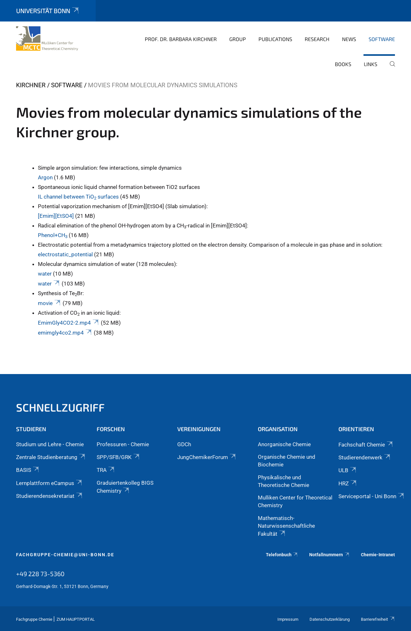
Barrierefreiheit (378, 619)
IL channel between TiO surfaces (78, 196)
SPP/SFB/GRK (118, 457)
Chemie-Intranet (378, 554)
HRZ (347, 483)
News (349, 39)
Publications (275, 39)
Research (317, 39)
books (343, 64)
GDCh (184, 444)
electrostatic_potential (65, 254)
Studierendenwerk (364, 457)
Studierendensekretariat (49, 496)
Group (237, 39)
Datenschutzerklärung (330, 619)
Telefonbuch (282, 554)
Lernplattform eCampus (49, 483)
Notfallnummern (329, 554)
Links (370, 64)
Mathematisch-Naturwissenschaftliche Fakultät (286, 526)
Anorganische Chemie (284, 444)
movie (49, 303)
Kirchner (31, 85)
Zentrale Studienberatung (51, 457)
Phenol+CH (53, 235)
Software (382, 39)
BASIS (28, 470)
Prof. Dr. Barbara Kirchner (181, 39)
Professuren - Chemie (123, 444)
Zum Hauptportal (76, 619)
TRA (106, 470)
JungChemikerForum (207, 457)
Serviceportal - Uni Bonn (371, 496)
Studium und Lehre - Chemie (50, 444)
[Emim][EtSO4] (56, 216)
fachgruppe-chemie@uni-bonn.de (65, 554)
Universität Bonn (48, 10)
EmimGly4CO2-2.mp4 (69, 323)
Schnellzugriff (60, 407)
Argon (45, 177)
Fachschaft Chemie (366, 444)
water (45, 273)
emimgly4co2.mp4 (65, 332)
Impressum (287, 619)
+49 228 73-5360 (40, 573)
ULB (347, 470)
